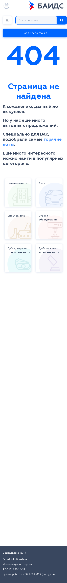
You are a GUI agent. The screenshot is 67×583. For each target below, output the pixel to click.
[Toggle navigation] (6, 5)
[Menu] (7, 20)
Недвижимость (17, 183)
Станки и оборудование (48, 218)
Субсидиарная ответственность (19, 250)
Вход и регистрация (35, 33)
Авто (42, 183)
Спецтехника (16, 216)
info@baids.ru (19, 559)
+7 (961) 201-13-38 (14, 569)
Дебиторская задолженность (49, 250)
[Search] (61, 20)
